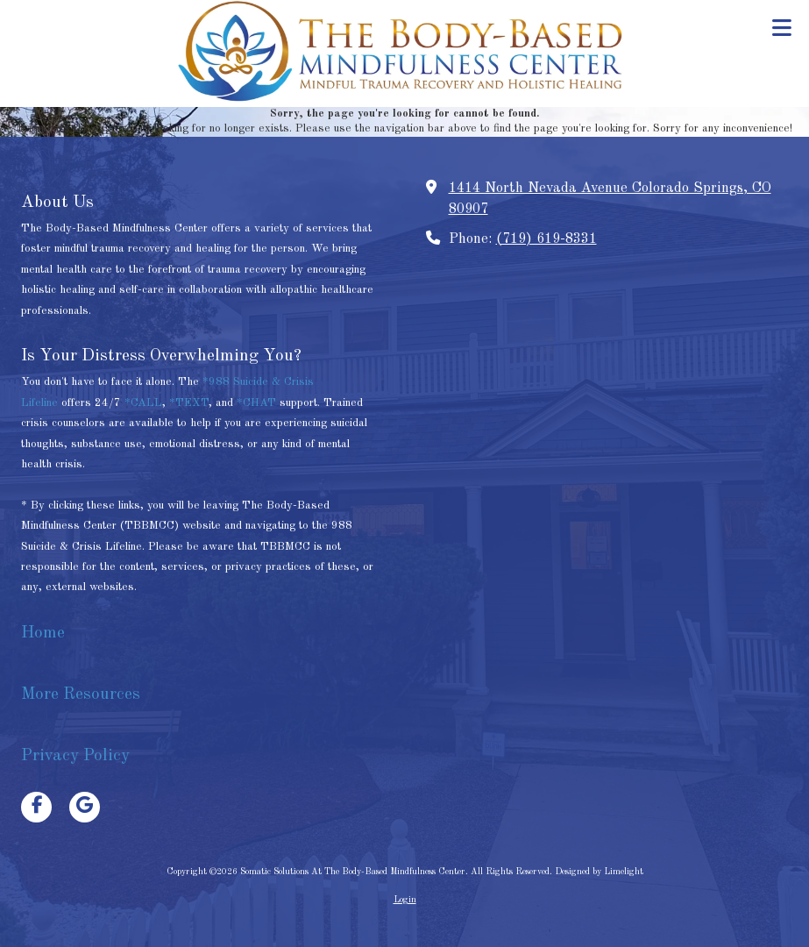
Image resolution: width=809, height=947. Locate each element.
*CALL (143, 403)
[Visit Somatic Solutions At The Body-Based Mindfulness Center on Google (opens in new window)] (84, 807)
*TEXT (189, 403)
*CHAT (256, 403)
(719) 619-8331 (546, 239)
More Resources (80, 694)
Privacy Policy (75, 756)
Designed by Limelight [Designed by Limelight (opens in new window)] (599, 871)
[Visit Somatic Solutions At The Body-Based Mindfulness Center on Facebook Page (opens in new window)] (36, 807)
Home (45, 633)
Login (405, 899)
